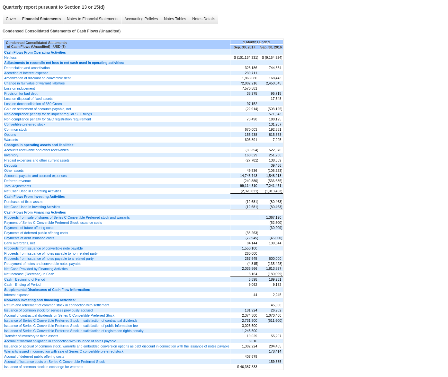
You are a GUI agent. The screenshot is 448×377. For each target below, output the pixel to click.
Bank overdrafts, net (19, 243)
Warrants (11, 140)
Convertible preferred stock (24, 124)
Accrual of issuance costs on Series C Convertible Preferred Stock (54, 362)
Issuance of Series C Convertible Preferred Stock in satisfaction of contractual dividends (71, 320)
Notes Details (203, 19)
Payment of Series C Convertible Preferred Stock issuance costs (53, 222)
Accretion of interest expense (26, 73)
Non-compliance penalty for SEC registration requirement (47, 119)
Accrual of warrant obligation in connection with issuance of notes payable (60, 341)
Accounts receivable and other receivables (36, 150)
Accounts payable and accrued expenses (35, 176)
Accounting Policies (141, 19)
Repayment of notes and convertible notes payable (42, 264)
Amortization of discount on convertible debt (37, 78)
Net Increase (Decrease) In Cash (29, 274)
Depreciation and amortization (27, 68)
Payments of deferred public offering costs (36, 233)
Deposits (10, 165)
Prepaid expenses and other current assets (36, 160)
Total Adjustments (17, 186)
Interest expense (17, 295)
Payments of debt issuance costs (29, 238)
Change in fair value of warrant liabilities (34, 83)
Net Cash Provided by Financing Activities (35, 269)
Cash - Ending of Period (22, 284)
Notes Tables (175, 19)
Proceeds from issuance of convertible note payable (43, 248)
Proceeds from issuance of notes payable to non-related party (51, 253)
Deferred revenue (17, 181)
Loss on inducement (19, 88)
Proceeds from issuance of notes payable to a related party (49, 258)
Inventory (11, 155)
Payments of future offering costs (29, 228)
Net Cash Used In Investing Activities (32, 207)
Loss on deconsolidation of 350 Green (33, 104)
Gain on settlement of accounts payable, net (37, 109)
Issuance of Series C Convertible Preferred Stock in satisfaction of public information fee (71, 326)
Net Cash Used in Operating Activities (32, 191)
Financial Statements (41, 19)
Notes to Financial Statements (92, 19)
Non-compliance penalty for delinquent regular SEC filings (48, 114)
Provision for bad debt (21, 93)
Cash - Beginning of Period (24, 279)
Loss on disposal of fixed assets (28, 99)
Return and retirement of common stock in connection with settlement (56, 305)
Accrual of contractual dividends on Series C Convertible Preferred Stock (59, 315)
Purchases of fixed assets (23, 202)
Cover (11, 19)
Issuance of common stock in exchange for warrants (43, 367)
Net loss (10, 57)
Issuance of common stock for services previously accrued (48, 310)
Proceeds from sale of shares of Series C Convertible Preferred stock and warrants (67, 217)
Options (10, 134)
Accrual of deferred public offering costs (34, 356)
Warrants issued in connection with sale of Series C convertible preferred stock (63, 351)
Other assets (13, 170)
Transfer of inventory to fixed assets (31, 336)
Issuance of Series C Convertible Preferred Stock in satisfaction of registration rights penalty (74, 331)
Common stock (15, 129)
